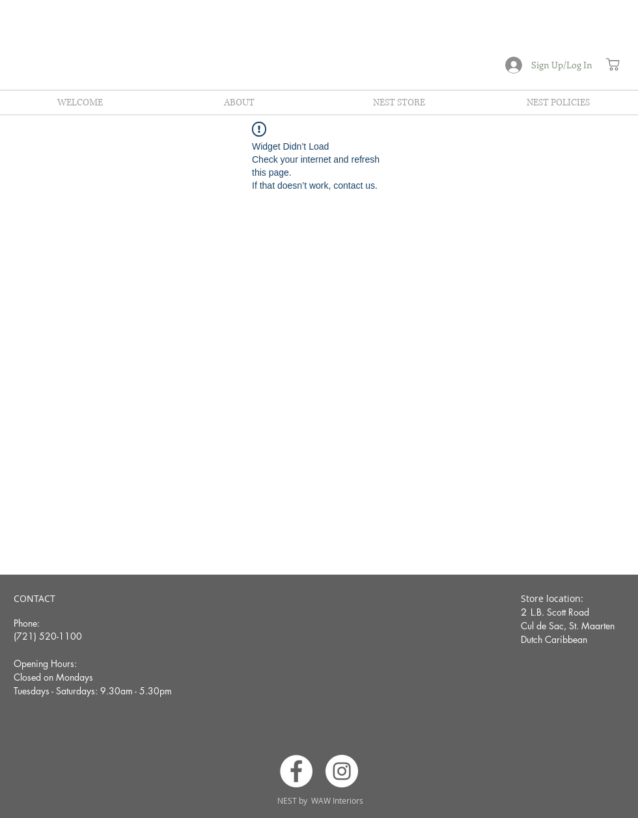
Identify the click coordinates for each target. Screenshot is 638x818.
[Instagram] (342, 771)
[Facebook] (296, 771)
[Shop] (613, 64)
